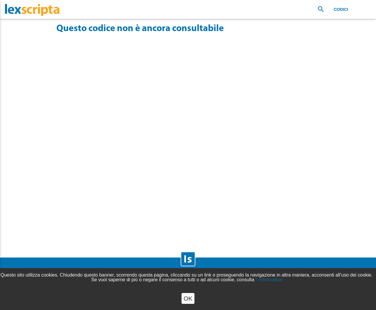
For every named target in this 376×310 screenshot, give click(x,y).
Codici (341, 9)
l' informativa (269, 279)
